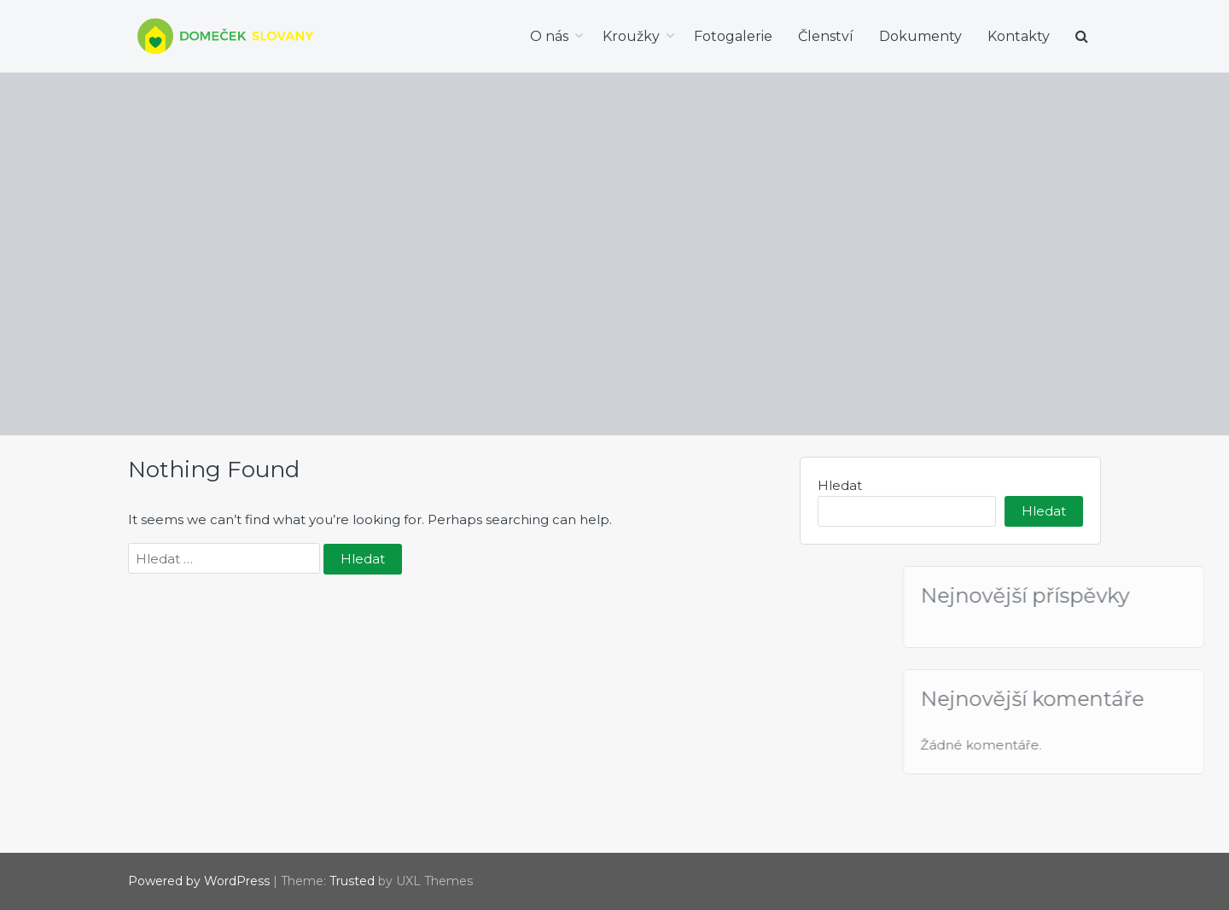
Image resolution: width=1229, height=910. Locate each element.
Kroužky (631, 36)
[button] (1082, 37)
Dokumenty (920, 36)
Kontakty (1018, 36)
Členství (825, 36)
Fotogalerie (733, 36)
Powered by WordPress (199, 881)
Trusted (352, 881)
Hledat (840, 485)
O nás (549, 36)
